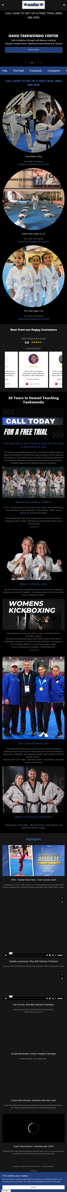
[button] (6, 5)
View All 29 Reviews (33, 348)
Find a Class (33, 49)
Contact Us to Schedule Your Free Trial (33, 164)
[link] (33, 5)
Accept (33, 1187)
